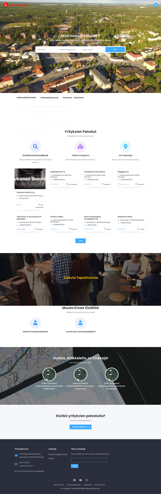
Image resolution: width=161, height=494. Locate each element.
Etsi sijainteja (125, 155)
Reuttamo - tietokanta (73, 97)
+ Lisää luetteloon (141, 5)
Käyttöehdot (59, 485)
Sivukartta (88, 485)
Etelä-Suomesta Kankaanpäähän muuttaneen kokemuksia (49, 386)
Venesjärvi (107, 184)
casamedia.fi (76, 488)
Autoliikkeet (54, 184)
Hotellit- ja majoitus (88, 58)
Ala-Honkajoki (72, 184)
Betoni (19, 204)
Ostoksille (104, 58)
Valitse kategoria (80, 155)
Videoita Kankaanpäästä (35, 331)
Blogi (80, 4)
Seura (128, 4)
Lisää (80, 241)
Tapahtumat (67, 4)
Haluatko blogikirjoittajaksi (58, 454)
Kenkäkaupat (122, 229)
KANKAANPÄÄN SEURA (26, 97)
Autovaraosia (88, 229)
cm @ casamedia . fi (26, 466)
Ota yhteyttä (93, 4)
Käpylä (108, 229)
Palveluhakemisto (49, 4)
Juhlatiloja (87, 184)
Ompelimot (53, 229)
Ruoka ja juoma (125, 184)
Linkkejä (51, 458)
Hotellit (114, 58)
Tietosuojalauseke (74, 485)
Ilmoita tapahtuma (112, 4)
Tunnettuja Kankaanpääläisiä (80, 331)
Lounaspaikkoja (69, 58)
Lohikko (141, 229)
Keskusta (74, 229)
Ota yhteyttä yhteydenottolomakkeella (29, 471)
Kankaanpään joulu (49, 97)
